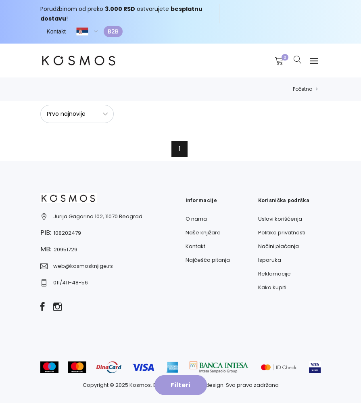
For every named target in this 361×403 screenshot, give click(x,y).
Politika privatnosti (281, 232)
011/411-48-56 (70, 282)
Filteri (180, 385)
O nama (196, 219)
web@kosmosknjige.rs (83, 266)
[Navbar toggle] (314, 61)
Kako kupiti (272, 287)
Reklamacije (274, 274)
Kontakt (56, 31)
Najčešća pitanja (208, 260)
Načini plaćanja (278, 246)
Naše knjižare (203, 232)
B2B (113, 31)
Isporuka (269, 260)
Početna (303, 89)
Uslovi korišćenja (280, 219)
